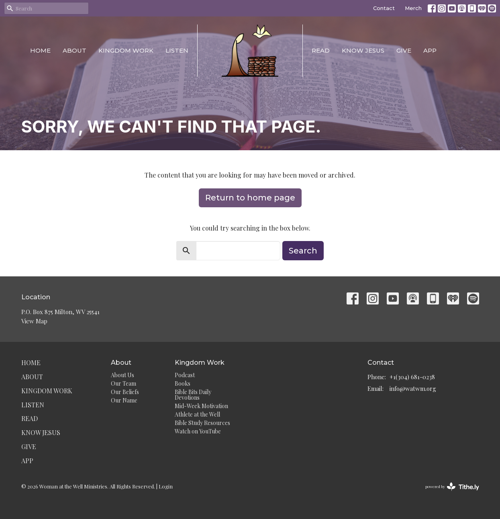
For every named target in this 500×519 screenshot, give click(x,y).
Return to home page (250, 197)
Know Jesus (363, 50)
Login (166, 486)
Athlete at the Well (197, 414)
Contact (384, 8)
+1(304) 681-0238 (412, 377)
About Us (122, 375)
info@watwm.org (413, 388)
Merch (413, 8)
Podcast (185, 375)
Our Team (123, 383)
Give (403, 50)
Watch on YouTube (198, 431)
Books (182, 383)
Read (321, 50)
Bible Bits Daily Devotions (193, 394)
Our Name (124, 400)
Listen (176, 50)
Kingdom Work (125, 50)
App (430, 50)
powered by (452, 486)
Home (40, 50)
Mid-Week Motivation (201, 406)
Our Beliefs (125, 392)
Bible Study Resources (202, 423)
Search (303, 250)
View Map (34, 321)
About (74, 50)
